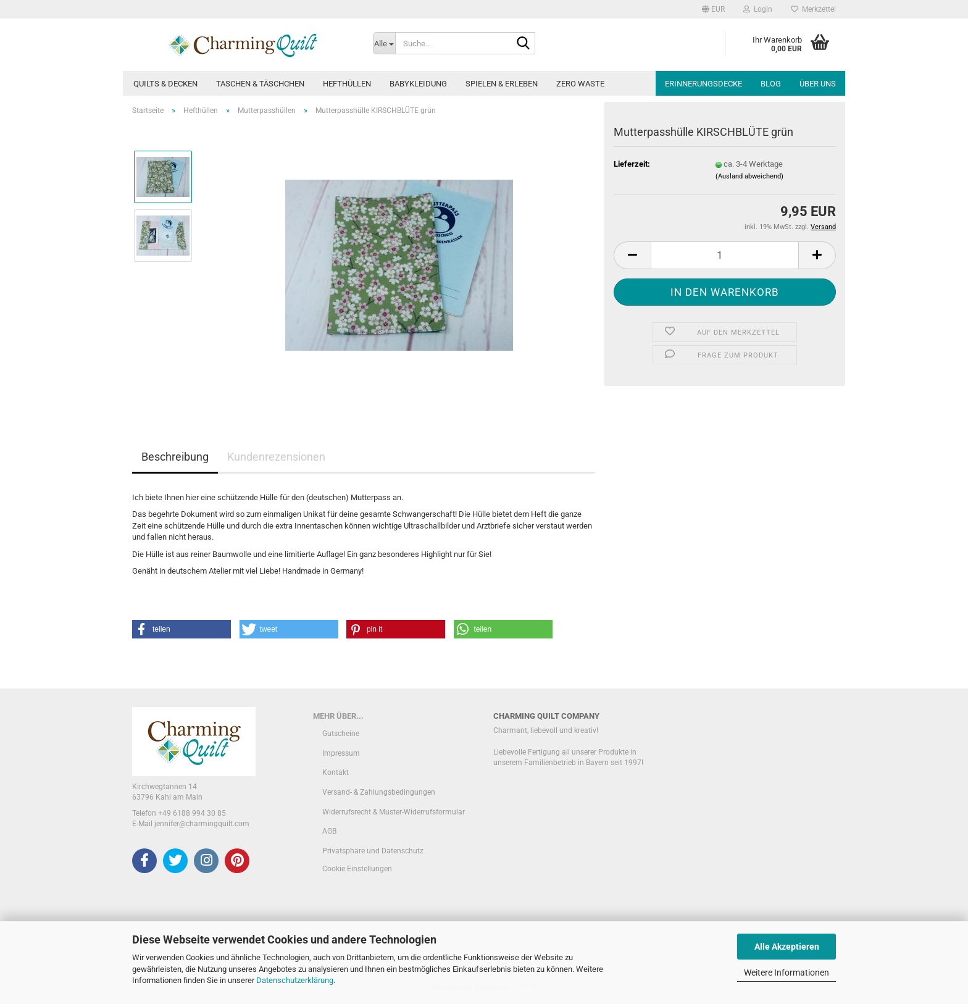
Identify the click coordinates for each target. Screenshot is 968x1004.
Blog (771, 83)
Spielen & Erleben (501, 83)
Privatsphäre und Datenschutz (373, 851)
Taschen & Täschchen (260, 83)
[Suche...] (384, 43)
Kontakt (335, 772)
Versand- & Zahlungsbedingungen (378, 792)
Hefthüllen (347, 83)
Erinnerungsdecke (703, 83)
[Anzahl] (725, 255)
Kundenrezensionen (276, 456)
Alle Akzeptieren (786, 947)
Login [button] (757, 9)
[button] (713, 9)
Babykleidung (418, 83)
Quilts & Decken (165, 83)
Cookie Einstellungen (357, 868)
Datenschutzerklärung (294, 980)
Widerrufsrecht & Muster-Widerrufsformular (393, 812)
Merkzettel (813, 9)
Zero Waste (580, 83)
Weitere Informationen (786, 972)
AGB (329, 831)
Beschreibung (175, 456)
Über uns (817, 83)
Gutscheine (340, 733)
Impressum (341, 753)
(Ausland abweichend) (749, 176)
